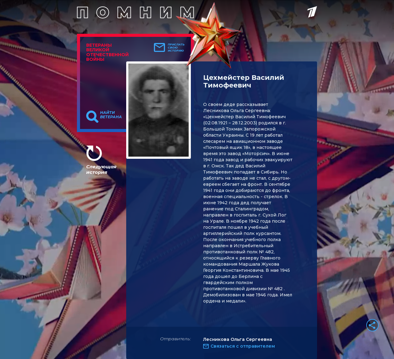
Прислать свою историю (176, 47)
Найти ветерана (111, 115)
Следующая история (101, 169)
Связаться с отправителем (243, 346)
